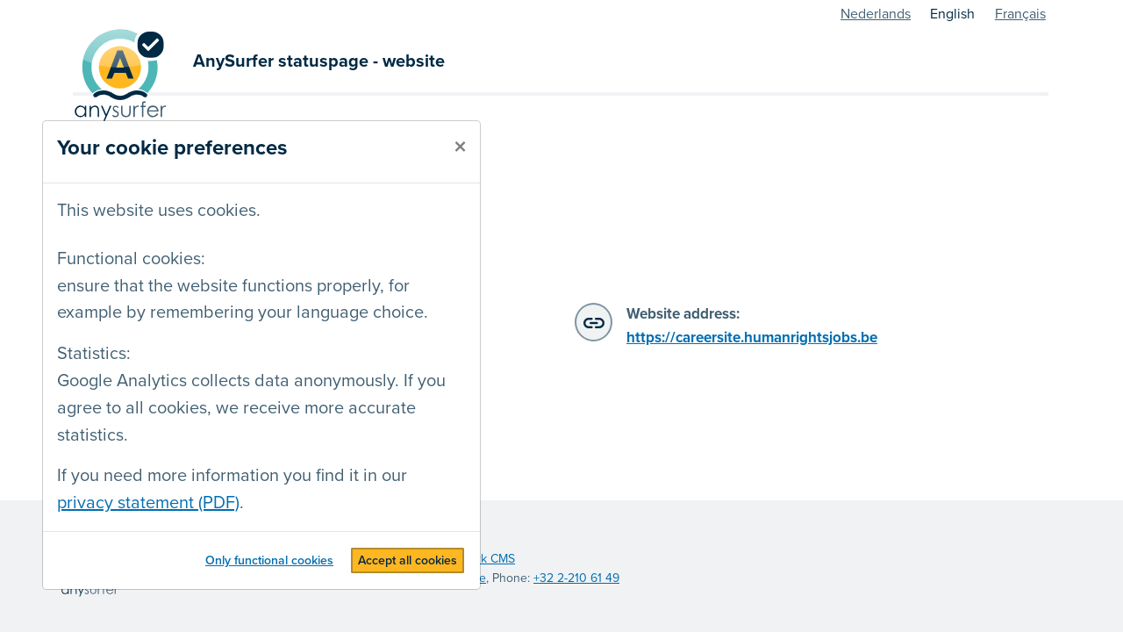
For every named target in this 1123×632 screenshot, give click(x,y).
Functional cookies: (131, 258)
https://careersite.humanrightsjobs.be (751, 337)
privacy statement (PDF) (148, 503)
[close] (460, 147)
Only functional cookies (269, 560)
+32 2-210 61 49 (576, 578)
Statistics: (94, 353)
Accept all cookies (407, 560)
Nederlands (875, 14)
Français (1020, 14)
